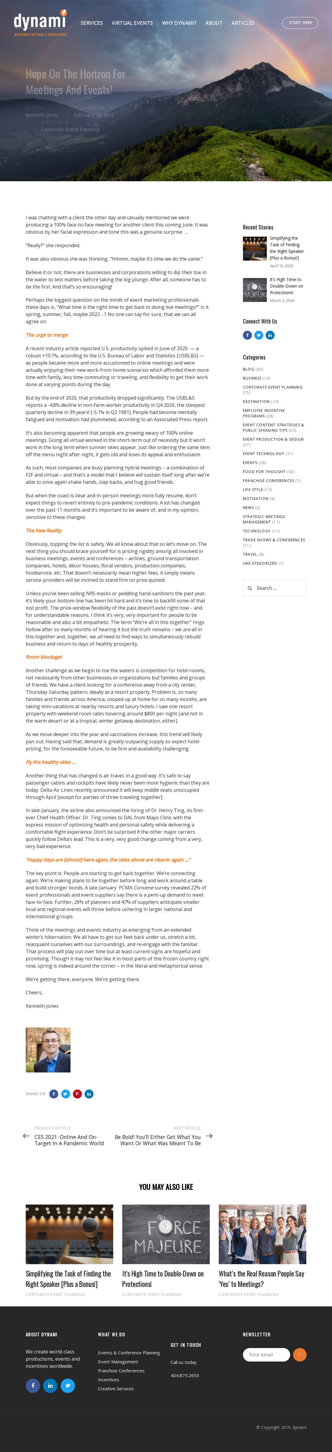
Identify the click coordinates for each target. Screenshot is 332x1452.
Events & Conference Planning (129, 1353)
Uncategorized (260, 563)
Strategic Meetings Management (264, 519)
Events (250, 462)
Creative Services (116, 1388)
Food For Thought (264, 471)
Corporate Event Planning (70, 129)
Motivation (256, 498)
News (248, 507)
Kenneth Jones (42, 115)
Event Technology (263, 453)
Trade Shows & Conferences (274, 540)
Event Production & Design (273, 439)
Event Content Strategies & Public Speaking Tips (273, 427)
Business (252, 378)
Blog (248, 369)
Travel (250, 554)
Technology (257, 531)
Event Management (118, 1362)
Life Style (253, 489)
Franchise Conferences (268, 480)
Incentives (108, 1380)
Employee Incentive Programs (264, 413)
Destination (256, 401)
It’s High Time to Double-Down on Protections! (286, 286)
